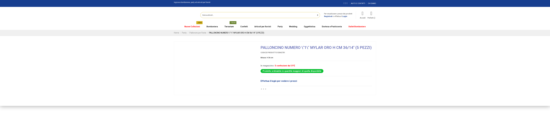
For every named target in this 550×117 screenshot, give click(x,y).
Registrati (328, 16)
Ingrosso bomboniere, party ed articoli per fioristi (192, 2)
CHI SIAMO (372, 3)
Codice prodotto (269, 52)
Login (344, 16)
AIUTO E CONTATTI (358, 3)
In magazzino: (267, 65)
